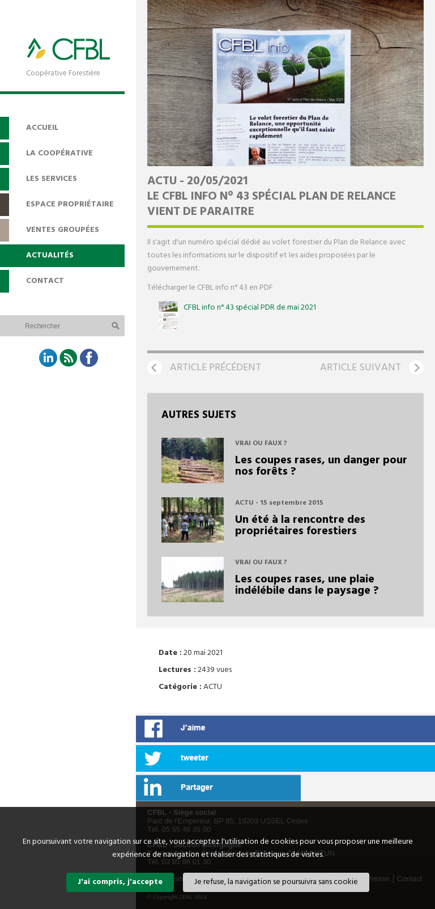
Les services (51, 178)
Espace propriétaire (70, 204)
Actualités (50, 255)
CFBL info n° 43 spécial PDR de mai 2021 (250, 307)
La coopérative (59, 153)
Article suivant (360, 367)
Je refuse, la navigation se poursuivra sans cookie (276, 882)
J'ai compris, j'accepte (120, 882)
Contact (45, 281)
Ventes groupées (62, 229)
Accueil (42, 127)
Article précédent (215, 367)
